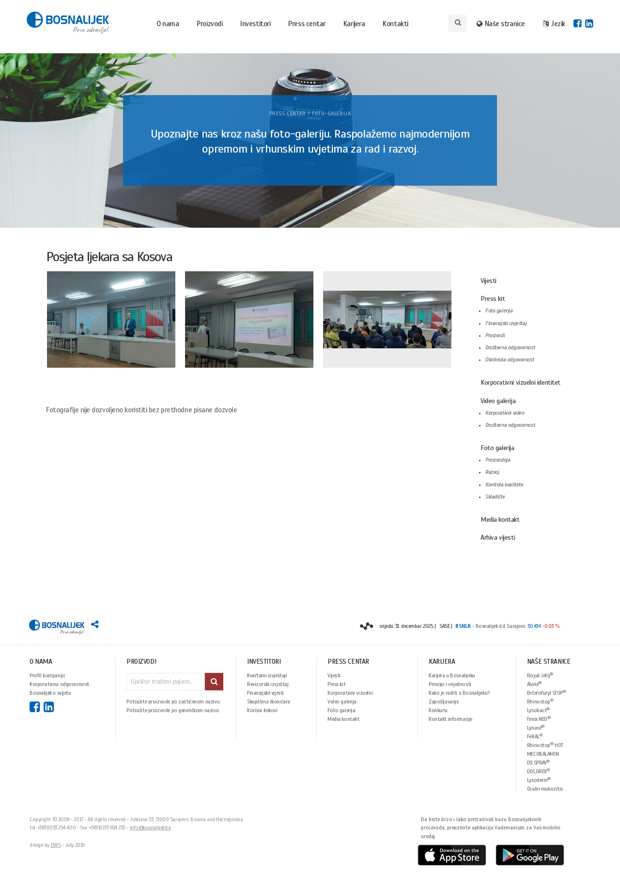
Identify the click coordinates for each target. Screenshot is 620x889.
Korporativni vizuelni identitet (520, 382)
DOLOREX (538, 771)
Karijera (354, 23)
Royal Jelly (540, 675)
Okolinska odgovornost (509, 360)
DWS (56, 845)
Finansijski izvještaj (506, 323)
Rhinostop (540, 701)
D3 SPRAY (538, 762)
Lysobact (538, 710)
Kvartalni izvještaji (267, 675)
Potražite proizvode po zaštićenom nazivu (172, 701)
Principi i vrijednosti (450, 684)
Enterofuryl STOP (546, 692)
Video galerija (497, 401)
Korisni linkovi (262, 710)
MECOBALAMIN (542, 753)
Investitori (255, 23)
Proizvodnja (497, 460)
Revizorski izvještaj (268, 684)
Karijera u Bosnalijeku (452, 675)
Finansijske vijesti (265, 692)
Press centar (307, 23)
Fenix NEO (539, 718)
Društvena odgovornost (510, 347)
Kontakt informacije (450, 719)
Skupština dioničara (268, 701)
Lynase (535, 727)
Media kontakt (500, 519)
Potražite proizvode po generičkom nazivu (172, 710)
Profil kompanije (47, 675)
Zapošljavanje (444, 701)
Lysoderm (539, 779)
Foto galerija (499, 311)
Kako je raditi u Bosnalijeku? (459, 692)
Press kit (492, 299)
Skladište (495, 497)
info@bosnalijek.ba (150, 827)
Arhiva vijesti (497, 537)
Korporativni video (504, 413)
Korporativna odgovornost (59, 684)
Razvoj (492, 472)
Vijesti (488, 281)
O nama (167, 23)
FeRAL (535, 736)
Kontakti (395, 23)
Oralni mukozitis (545, 788)
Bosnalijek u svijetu (50, 692)
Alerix (534, 683)
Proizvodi (209, 23)
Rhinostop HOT (545, 745)
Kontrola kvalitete (504, 485)
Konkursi (438, 710)
